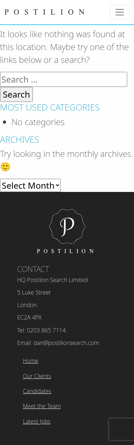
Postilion (46, 12)
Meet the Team (42, 406)
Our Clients (37, 376)
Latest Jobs (36, 421)
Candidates (37, 391)
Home (30, 361)
